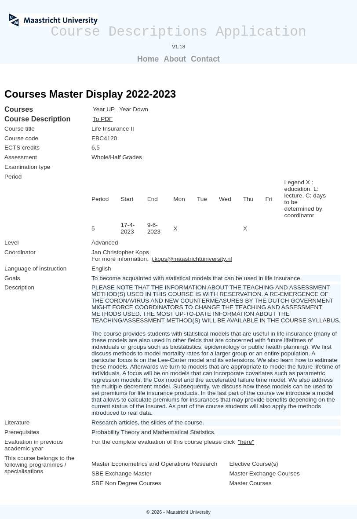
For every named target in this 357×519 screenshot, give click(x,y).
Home (148, 59)
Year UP (104, 109)
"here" (246, 442)
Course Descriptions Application (178, 32)
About (175, 59)
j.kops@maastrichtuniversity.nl (192, 259)
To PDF (103, 119)
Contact (205, 59)
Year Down (133, 109)
